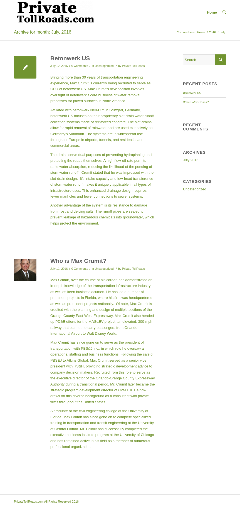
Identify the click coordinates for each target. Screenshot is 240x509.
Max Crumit (72, 417)
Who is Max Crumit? (78, 261)
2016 (212, 32)
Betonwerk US (70, 58)
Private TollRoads (133, 65)
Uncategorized (104, 65)
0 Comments (79, 65)
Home (212, 12)
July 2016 (191, 160)
